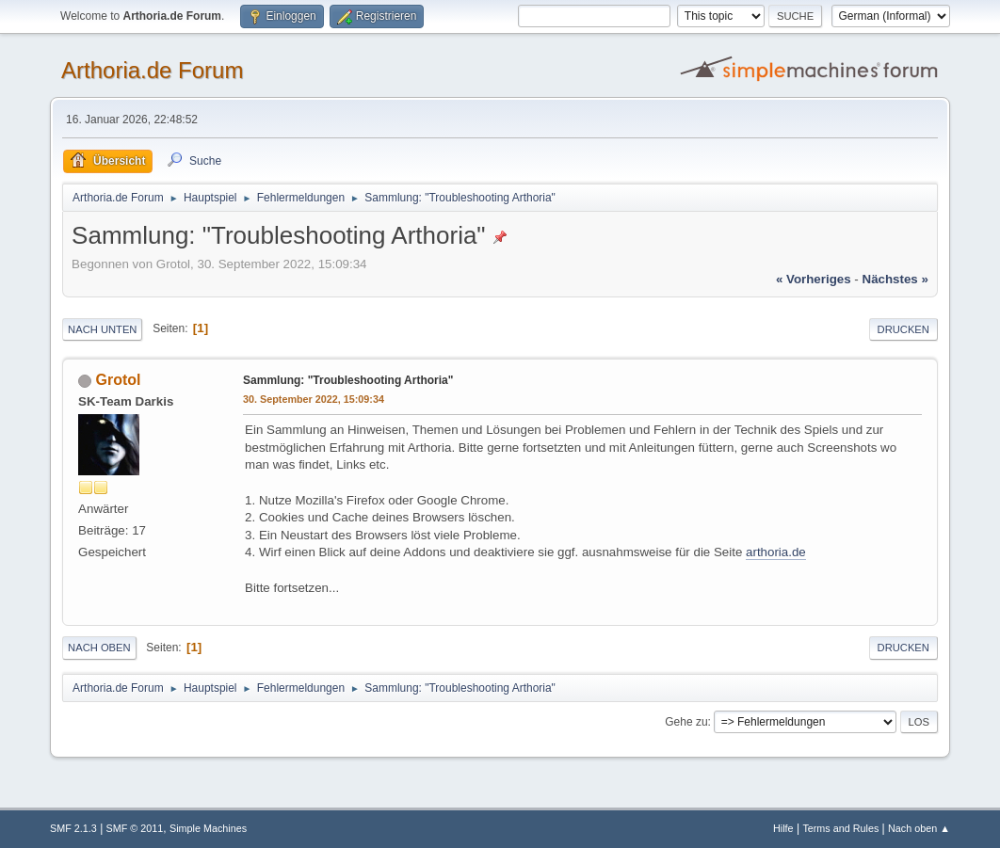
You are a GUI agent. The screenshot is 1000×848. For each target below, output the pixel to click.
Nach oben (99, 647)
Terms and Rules (840, 828)
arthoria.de (776, 552)
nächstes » (895, 279)
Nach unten (102, 329)
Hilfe (783, 828)
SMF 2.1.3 (73, 828)
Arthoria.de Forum (152, 70)
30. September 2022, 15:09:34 (313, 399)
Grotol (118, 380)
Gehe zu (686, 721)
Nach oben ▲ (919, 828)
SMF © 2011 (135, 828)
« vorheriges (813, 279)
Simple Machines (208, 828)
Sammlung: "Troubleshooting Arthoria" (348, 380)
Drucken (903, 329)
